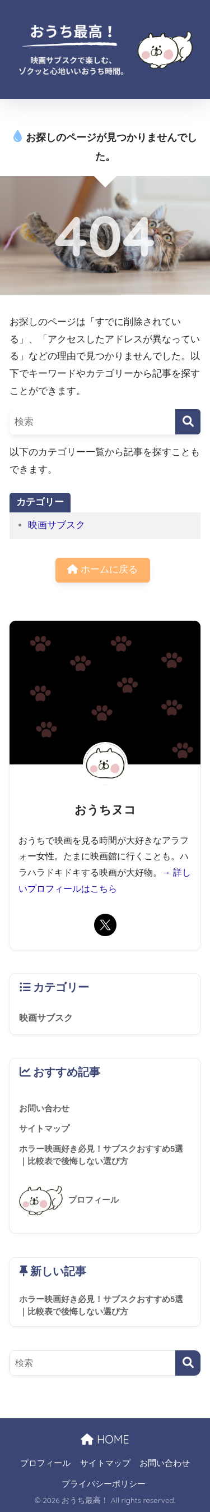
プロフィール (45, 1463)
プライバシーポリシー (104, 1483)
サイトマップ (105, 1463)
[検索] (187, 421)
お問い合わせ (164, 1463)
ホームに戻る (102, 569)
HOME (105, 1439)
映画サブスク (56, 525)
